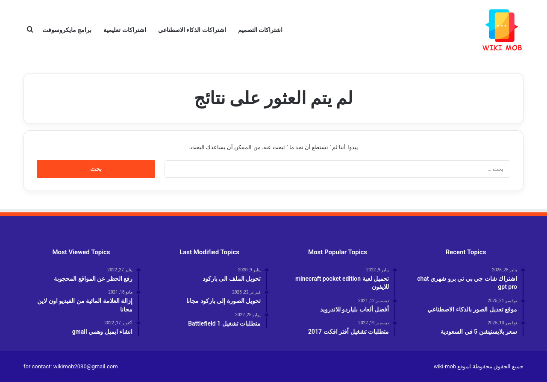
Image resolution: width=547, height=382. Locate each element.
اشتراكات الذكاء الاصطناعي (192, 29)
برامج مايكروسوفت (66, 29)
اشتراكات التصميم (260, 29)
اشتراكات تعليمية (124, 29)
